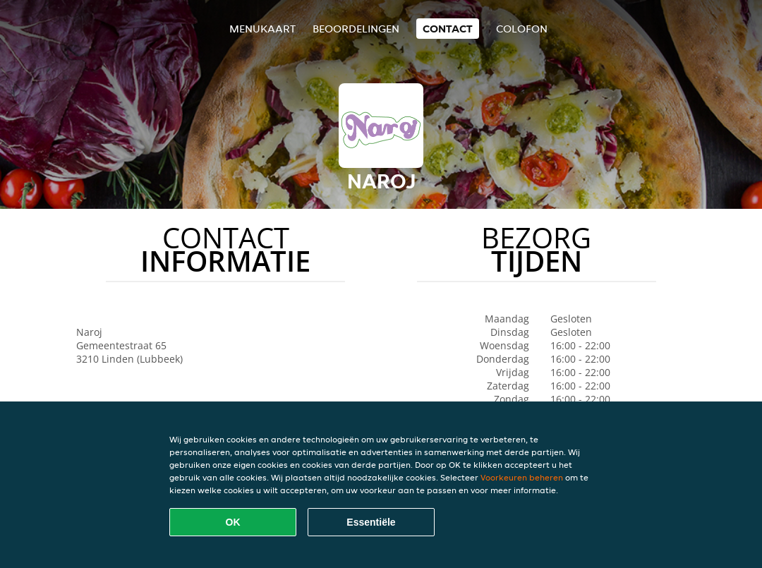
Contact (448, 28)
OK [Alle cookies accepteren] (233, 522)
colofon (522, 28)
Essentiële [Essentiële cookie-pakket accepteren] (370, 522)
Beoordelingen (356, 28)
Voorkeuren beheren (521, 477)
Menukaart (262, 28)
